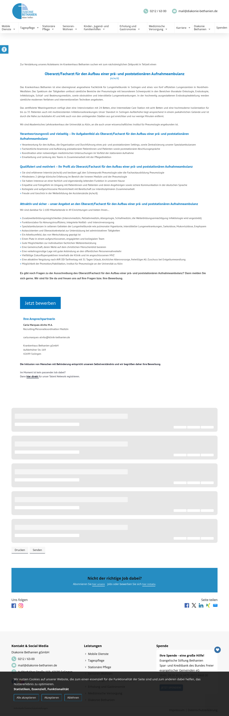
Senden (35, 550)
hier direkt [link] (32, 376)
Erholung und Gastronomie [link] (128, 27)
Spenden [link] (221, 27)
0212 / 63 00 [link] (158, 11)
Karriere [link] (181, 28)
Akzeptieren (51, 698)
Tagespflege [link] (27, 28)
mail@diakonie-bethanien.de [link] (198, 11)
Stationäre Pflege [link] (48, 27)
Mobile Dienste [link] (6, 27)
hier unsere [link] (98, 585)
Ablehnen (73, 698)
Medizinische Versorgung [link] (157, 27)
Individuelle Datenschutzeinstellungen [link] (31, 708)
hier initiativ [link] (149, 585)
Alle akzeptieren (26, 698)
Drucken (19, 550)
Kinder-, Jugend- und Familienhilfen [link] (96, 27)
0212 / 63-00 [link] (26, 660)
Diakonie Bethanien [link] (200, 27)
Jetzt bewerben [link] (40, 303)
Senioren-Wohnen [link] (68, 27)
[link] (4, 49)
